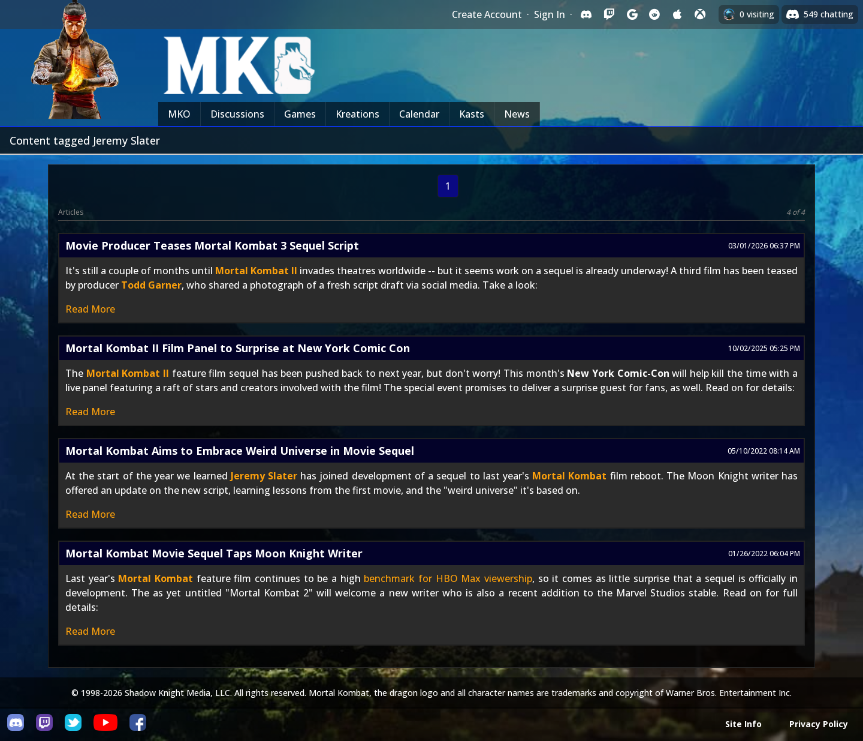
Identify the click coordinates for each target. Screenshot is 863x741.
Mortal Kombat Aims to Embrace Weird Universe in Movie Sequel (239, 450)
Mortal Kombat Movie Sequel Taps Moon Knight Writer (214, 553)
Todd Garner (151, 285)
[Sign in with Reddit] (654, 14)
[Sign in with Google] (632, 14)
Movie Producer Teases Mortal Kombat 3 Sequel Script (212, 245)
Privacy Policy (818, 724)
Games (300, 114)
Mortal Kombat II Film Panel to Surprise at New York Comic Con (237, 348)
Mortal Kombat (569, 475)
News (517, 114)
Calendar (419, 114)
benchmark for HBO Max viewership (448, 578)
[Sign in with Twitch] (609, 14)
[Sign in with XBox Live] (700, 14)
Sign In (549, 14)
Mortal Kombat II (256, 270)
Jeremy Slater (264, 475)
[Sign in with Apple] (677, 14)
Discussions (237, 114)
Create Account (487, 14)
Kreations (357, 114)
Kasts (471, 114)
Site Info (743, 724)
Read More (90, 309)
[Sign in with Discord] (586, 14)
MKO (179, 114)
